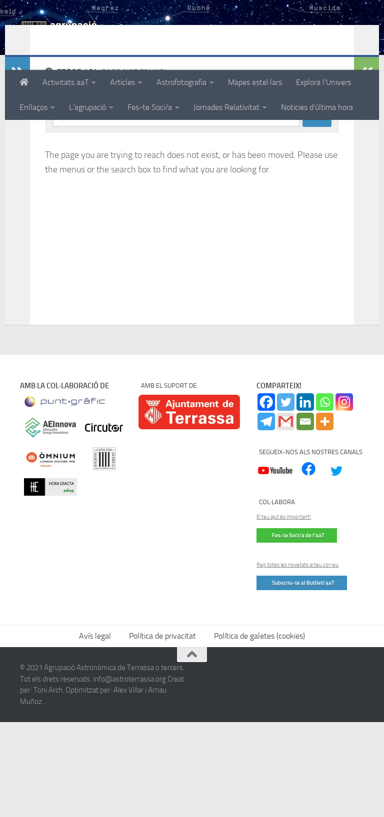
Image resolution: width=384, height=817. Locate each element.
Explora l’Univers (323, 82)
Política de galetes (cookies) (259, 731)
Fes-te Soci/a (150, 107)
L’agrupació (87, 107)
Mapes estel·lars (255, 82)
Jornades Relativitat (227, 107)
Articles (122, 82)
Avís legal (95, 731)
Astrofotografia (181, 82)
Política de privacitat (162, 731)
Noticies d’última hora (317, 107)
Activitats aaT (65, 82)
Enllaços (34, 107)
